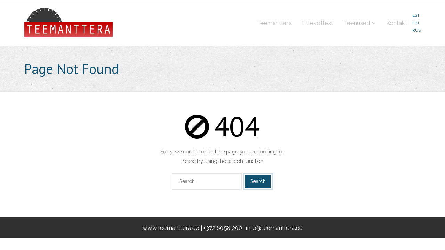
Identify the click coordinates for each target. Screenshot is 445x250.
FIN (415, 22)
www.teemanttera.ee (171, 227)
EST (416, 15)
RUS (416, 30)
